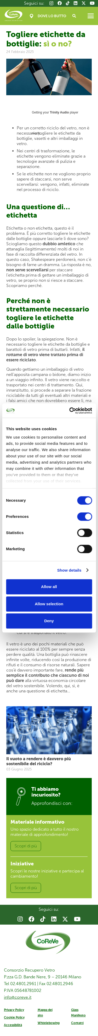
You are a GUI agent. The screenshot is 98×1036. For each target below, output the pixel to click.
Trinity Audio (59, 112)
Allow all (49, 586)
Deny (49, 621)
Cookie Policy (14, 1017)
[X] (84, 3)
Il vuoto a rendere (38, 761)
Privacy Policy (14, 1010)
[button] (74, 16)
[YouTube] (92, 3)
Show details (69, 570)
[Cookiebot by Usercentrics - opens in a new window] (70, 410)
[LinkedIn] (75, 3)
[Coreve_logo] (13, 16)
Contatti (77, 1023)
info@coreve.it (17, 997)
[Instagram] (51, 3)
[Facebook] (59, 3)
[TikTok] (68, 3)
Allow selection (49, 604)
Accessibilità (13, 1025)
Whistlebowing (49, 1023)
